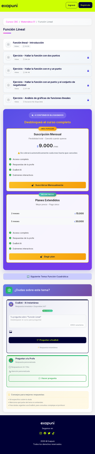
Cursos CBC (12, 21)
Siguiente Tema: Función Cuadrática (47, 276)
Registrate (85, 5)
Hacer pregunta (48, 378)
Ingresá (71, 5)
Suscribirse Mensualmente (47, 185)
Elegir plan (47, 256)
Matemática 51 (28, 21)
